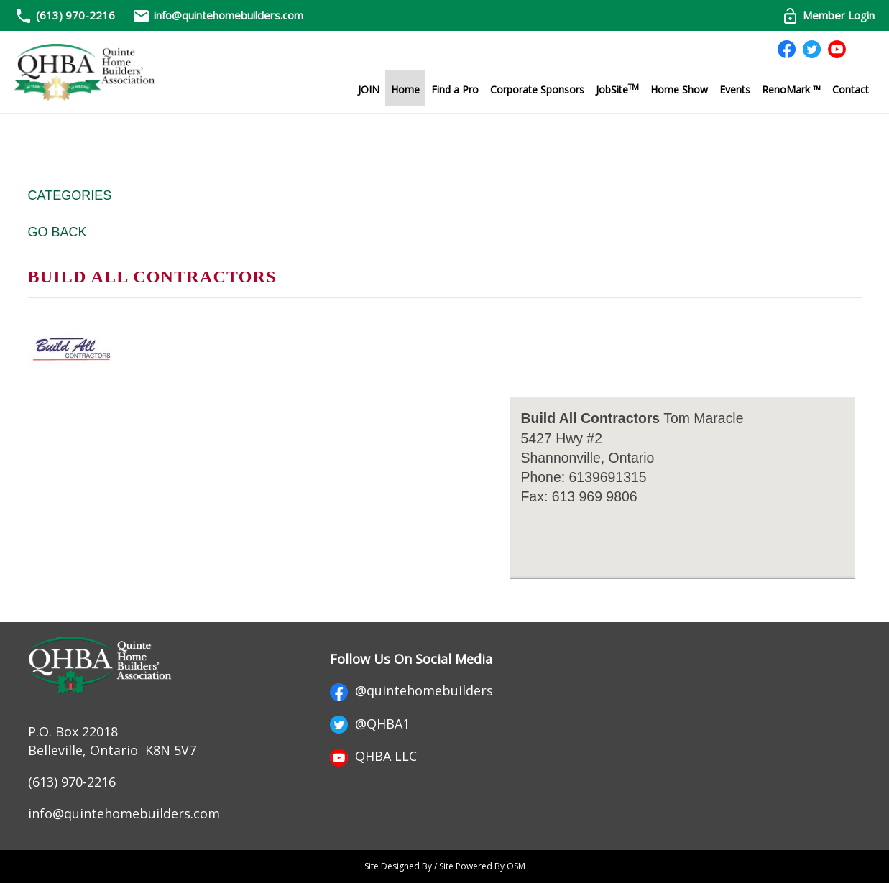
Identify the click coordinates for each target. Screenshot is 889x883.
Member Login (828, 15)
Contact (850, 89)
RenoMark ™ (791, 89)
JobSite (617, 89)
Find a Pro (455, 89)
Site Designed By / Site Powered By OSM (444, 866)
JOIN (368, 89)
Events (734, 89)
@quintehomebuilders (411, 690)
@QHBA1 (370, 723)
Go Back (57, 232)
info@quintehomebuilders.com (217, 15)
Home (405, 89)
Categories (70, 195)
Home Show (679, 89)
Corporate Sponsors (537, 89)
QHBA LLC (373, 755)
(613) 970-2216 (75, 15)
